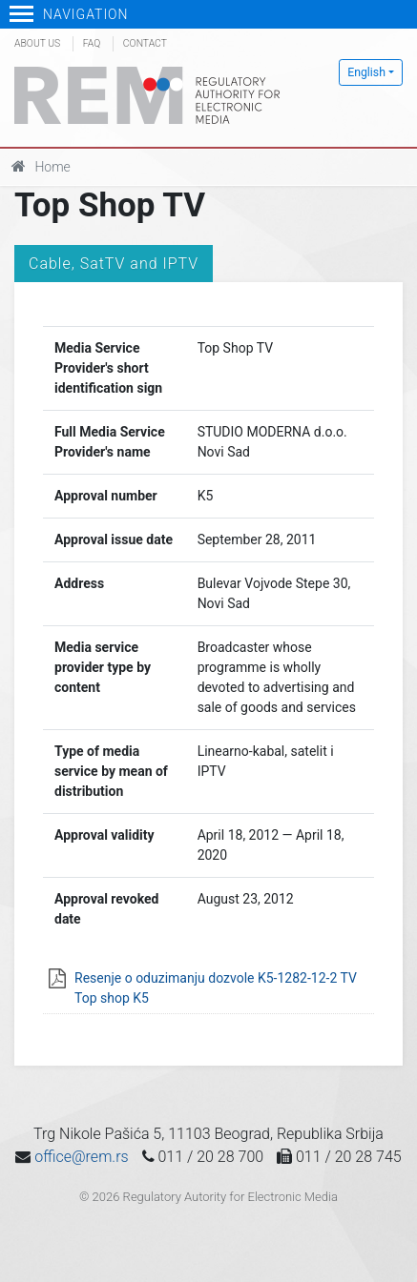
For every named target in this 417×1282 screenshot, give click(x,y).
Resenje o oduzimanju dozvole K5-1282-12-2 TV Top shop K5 (215, 988)
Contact (145, 43)
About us (37, 43)
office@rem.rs (81, 1157)
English (366, 72)
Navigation (69, 14)
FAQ (91, 43)
